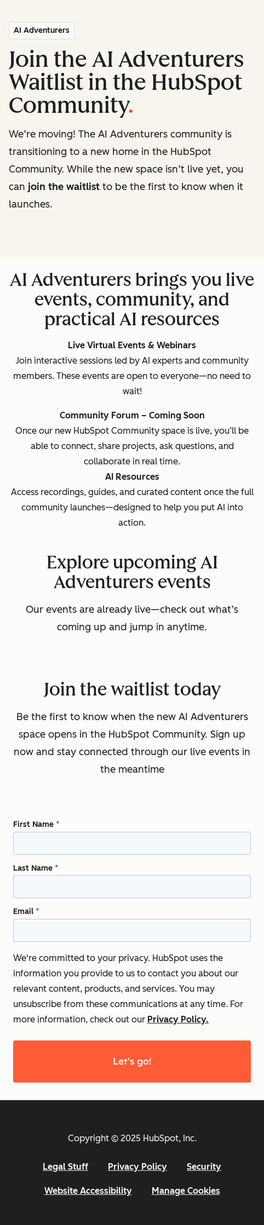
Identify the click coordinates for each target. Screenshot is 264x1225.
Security (204, 1166)
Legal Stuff (65, 1166)
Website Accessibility (88, 1191)
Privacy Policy (137, 1166)
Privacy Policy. (178, 1019)
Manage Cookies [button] (186, 1191)
